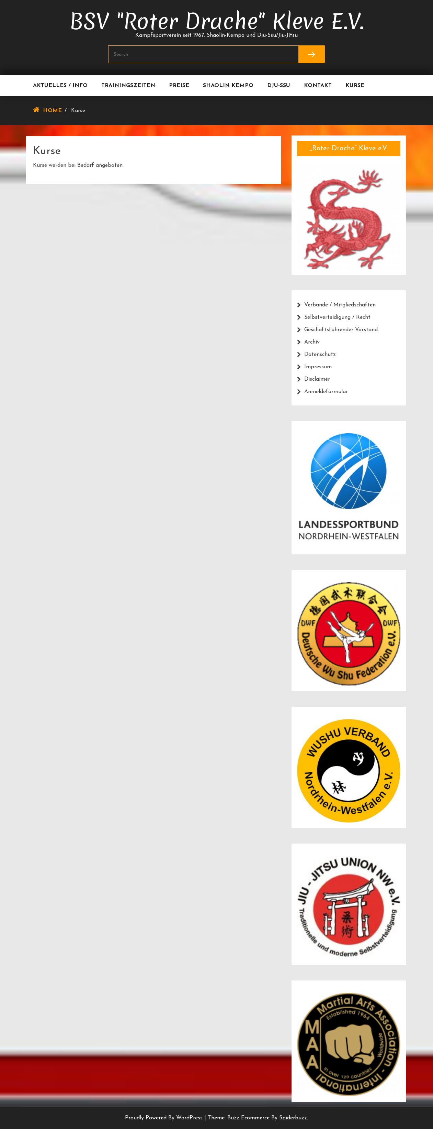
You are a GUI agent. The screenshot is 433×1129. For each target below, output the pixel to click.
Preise (179, 85)
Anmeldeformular (326, 391)
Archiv (312, 342)
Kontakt (318, 85)
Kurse (354, 85)
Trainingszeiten (128, 85)
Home (52, 110)
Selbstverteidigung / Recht (337, 317)
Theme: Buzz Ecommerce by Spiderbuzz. (258, 1118)
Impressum (318, 367)
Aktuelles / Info (60, 85)
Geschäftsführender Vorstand (341, 330)
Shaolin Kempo (228, 85)
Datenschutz (320, 354)
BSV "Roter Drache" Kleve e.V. (216, 21)
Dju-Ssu (278, 85)
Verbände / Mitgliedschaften (340, 305)
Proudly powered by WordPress (164, 1118)
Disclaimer (317, 379)
